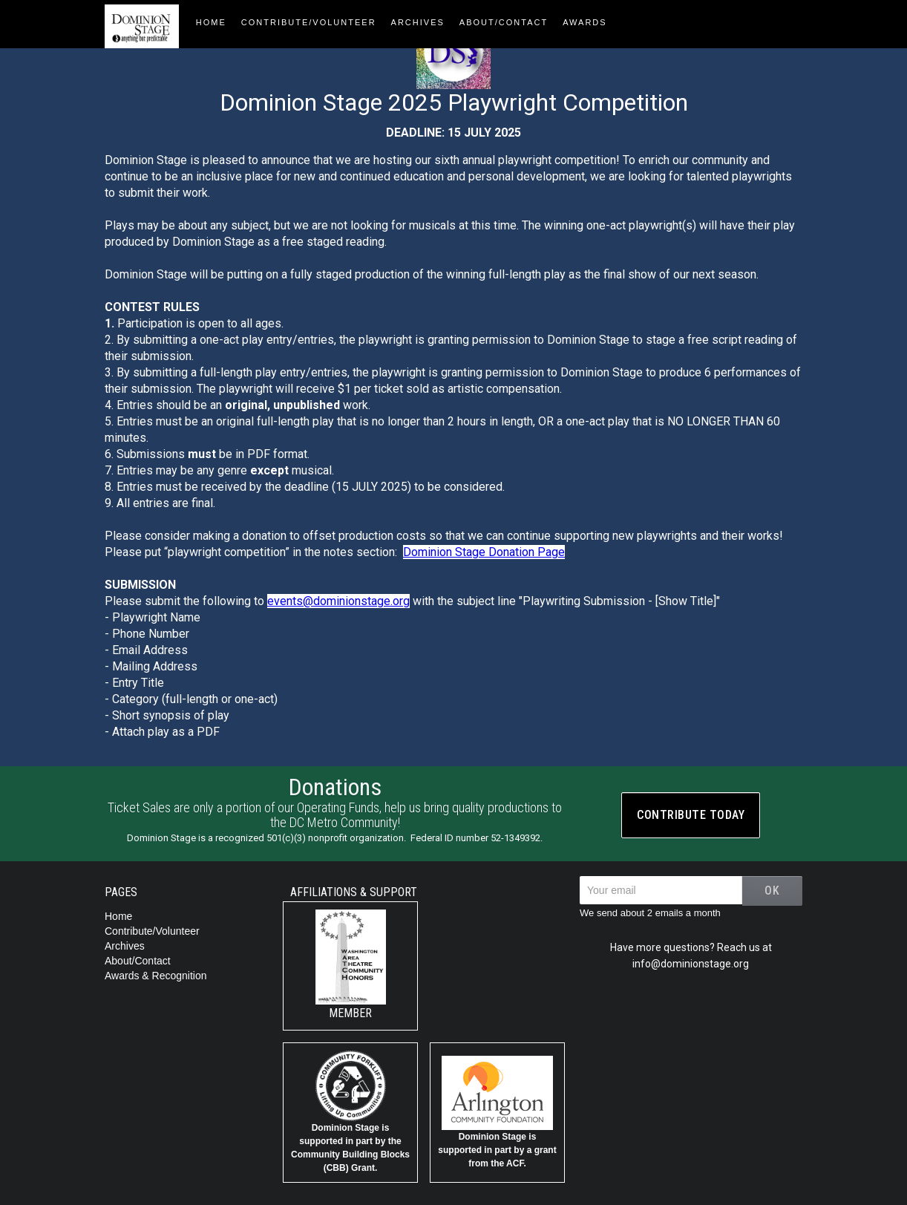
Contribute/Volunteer (308, 22)
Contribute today (690, 815)
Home (118, 916)
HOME (211, 22)
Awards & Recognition (155, 976)
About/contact (503, 22)
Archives (418, 22)
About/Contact (138, 961)
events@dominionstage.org (338, 601)
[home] (147, 24)
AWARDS (584, 22)
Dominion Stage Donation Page (484, 552)
